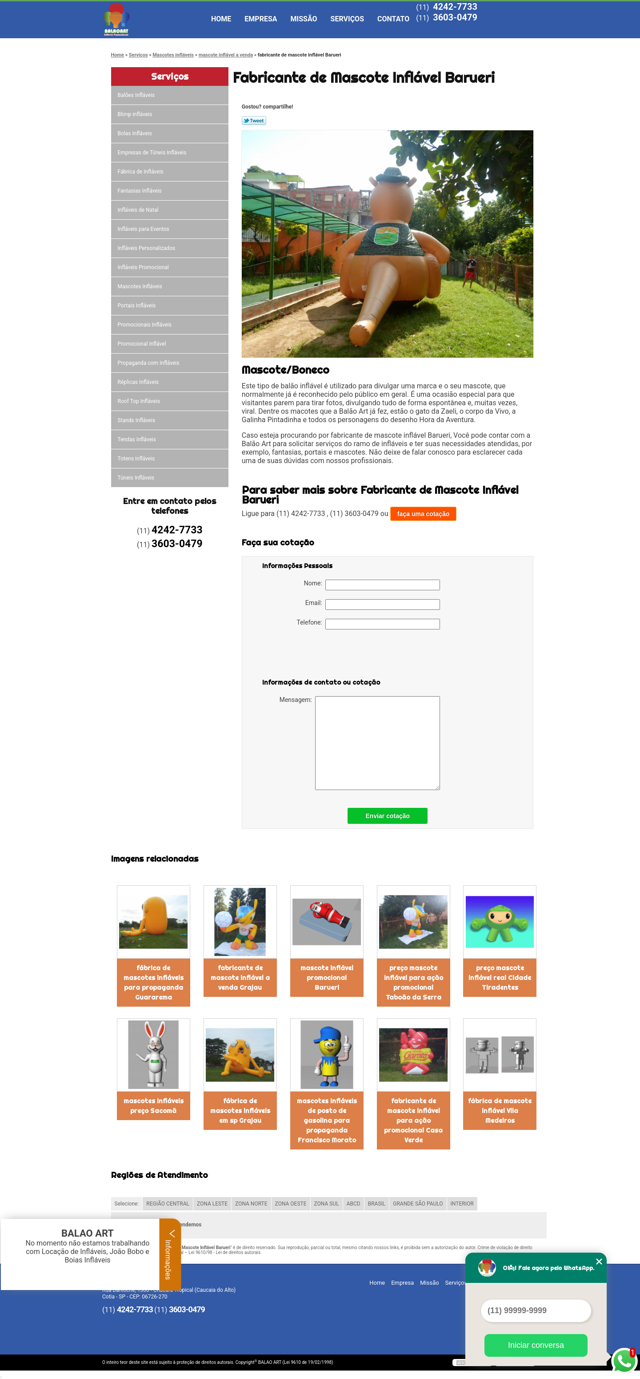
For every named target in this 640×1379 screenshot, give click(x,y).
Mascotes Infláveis (141, 286)
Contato (393, 19)
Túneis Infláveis (137, 478)
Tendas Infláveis (137, 439)
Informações (170, 1254)
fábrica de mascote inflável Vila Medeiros (500, 1111)
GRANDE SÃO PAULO (418, 1204)
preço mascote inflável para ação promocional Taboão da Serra (413, 982)
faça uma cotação (423, 513)
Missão (304, 19)
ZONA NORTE (251, 1204)
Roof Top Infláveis (139, 401)
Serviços (347, 19)
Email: (372, 604)
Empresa (260, 19)
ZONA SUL (326, 1204)
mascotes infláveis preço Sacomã (154, 1106)
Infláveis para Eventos (144, 229)
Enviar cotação (387, 815)
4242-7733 (455, 6)
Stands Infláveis (137, 420)
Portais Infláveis (137, 305)
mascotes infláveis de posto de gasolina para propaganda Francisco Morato (327, 1120)
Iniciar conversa (536, 1345)
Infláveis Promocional (144, 267)
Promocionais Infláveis (145, 325)
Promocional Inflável (143, 344)
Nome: (372, 585)
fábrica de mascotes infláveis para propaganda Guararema (154, 982)
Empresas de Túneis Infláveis (153, 152)
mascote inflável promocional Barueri (326, 978)
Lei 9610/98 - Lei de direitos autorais (224, 1252)
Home (221, 19)
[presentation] (318, 655)
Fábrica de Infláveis (141, 172)
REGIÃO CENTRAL (167, 1204)
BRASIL (377, 1204)
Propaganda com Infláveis (149, 363)
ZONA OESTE (291, 1204)
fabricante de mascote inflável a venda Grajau (240, 978)
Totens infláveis (137, 459)
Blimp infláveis (136, 114)
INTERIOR (462, 1204)
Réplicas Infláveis (139, 382)
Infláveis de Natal (139, 210)
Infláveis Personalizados (147, 248)
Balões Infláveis (137, 95)
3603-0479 (455, 17)
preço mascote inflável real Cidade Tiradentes (499, 978)
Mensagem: (360, 743)
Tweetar (254, 120)
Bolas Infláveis (135, 133)
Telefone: (368, 624)
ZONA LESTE (212, 1204)
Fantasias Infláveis (140, 191)
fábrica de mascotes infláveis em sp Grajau (240, 1111)
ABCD (353, 1204)
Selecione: (127, 1204)
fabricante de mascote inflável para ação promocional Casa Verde (413, 1120)
